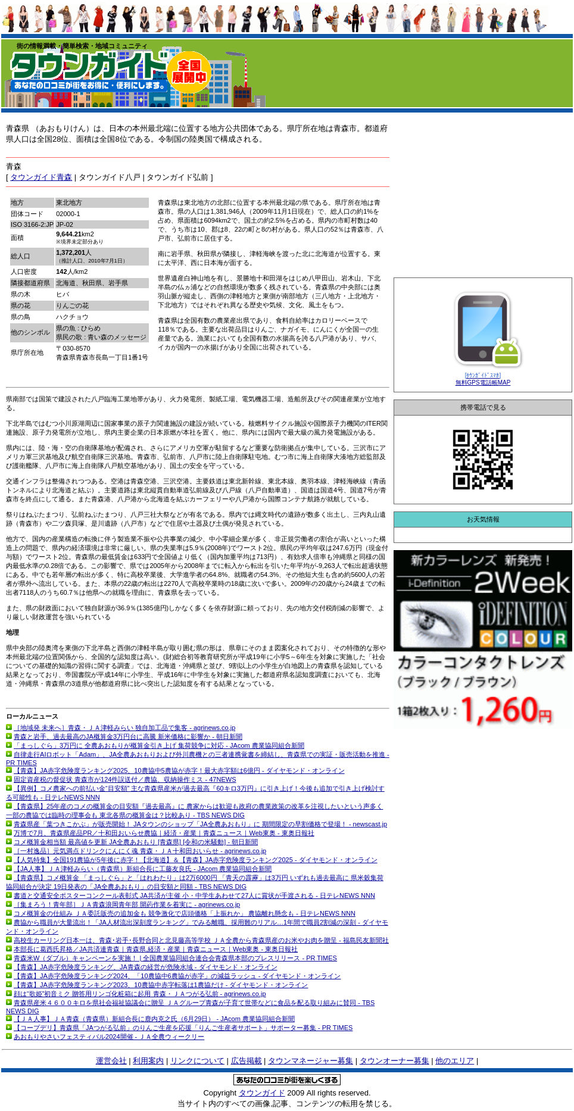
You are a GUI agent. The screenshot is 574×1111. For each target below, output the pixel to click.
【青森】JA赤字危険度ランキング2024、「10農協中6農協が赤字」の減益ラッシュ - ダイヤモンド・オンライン (177, 975)
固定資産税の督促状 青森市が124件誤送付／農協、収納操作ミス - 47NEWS (125, 779)
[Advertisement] (483, 195)
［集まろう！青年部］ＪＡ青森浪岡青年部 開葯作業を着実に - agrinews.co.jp (127, 904)
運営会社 (111, 1060)
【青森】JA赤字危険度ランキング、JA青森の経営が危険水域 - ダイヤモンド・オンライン (145, 966)
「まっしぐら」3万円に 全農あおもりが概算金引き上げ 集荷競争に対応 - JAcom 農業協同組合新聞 (159, 745)
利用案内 (148, 1060)
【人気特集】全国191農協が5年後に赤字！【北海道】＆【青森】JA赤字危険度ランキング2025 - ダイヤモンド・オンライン (196, 859)
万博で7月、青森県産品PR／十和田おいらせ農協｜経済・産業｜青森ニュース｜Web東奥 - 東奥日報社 (164, 833)
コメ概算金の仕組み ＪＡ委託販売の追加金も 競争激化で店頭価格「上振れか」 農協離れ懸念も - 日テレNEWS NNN (184, 913)
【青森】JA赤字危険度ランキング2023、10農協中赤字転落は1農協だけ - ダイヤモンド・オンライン (161, 984)
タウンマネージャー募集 (310, 1060)
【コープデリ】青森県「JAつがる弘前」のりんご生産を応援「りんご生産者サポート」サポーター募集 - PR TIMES (183, 1027)
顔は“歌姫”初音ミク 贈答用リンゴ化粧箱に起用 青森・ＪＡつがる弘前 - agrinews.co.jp (140, 993)
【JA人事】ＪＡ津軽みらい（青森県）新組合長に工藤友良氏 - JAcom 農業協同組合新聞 (143, 868)
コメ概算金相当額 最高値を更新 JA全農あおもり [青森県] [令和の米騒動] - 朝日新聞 (136, 841)
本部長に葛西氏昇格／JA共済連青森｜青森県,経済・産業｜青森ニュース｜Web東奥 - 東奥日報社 (156, 949)
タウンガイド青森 (41, 177)
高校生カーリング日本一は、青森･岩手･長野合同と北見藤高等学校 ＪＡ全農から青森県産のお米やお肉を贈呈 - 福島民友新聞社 (201, 940)
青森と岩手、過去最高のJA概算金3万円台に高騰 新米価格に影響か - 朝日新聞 (128, 736)
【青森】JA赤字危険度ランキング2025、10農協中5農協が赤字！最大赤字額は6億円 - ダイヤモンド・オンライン (179, 770)
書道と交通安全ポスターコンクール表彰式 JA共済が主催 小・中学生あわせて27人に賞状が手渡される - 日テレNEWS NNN (194, 895)
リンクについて (197, 1060)
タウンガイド (262, 1092)
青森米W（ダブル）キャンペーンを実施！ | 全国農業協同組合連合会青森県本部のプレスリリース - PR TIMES (175, 958)
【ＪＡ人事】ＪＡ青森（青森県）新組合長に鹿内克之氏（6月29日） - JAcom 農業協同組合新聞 (154, 1018)
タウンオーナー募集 (394, 1060)
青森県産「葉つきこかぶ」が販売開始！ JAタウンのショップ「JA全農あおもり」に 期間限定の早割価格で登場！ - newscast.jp (200, 824)
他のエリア (454, 1060)
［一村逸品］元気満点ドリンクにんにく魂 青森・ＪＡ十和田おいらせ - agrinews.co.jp (140, 850)
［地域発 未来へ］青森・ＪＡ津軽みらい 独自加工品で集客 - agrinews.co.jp (124, 727)
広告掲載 (246, 1060)
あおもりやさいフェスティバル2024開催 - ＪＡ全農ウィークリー (109, 1036)
